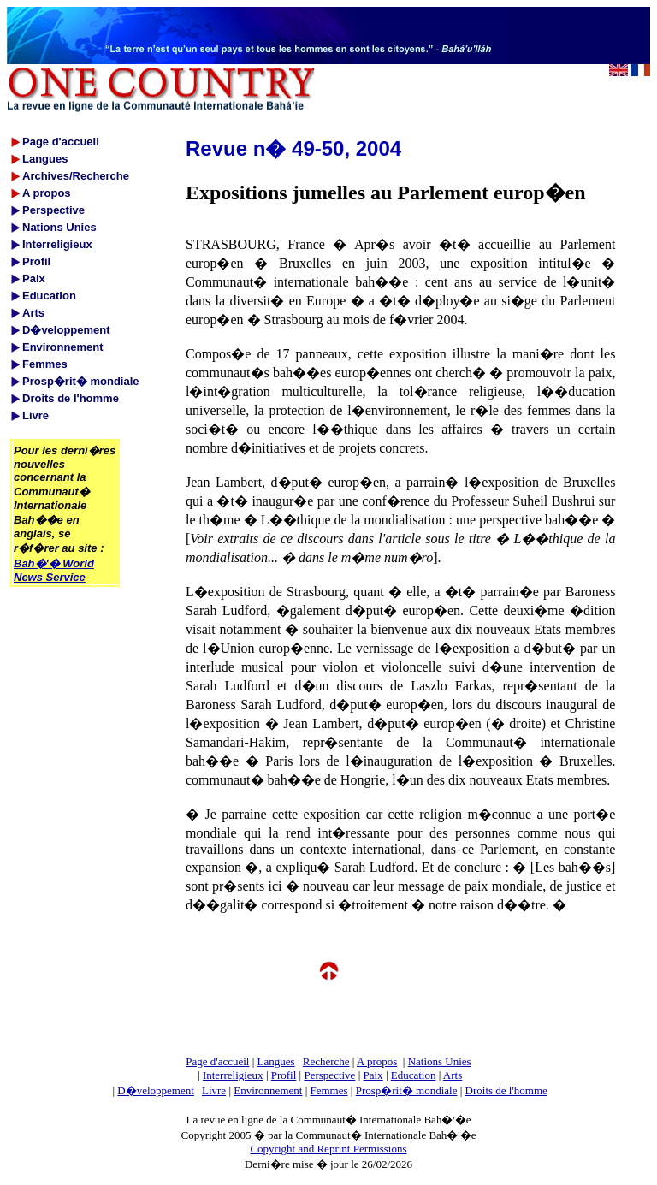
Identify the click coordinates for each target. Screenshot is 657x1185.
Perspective (329, 1075)
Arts (452, 1075)
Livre (214, 1090)
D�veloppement (155, 1090)
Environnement (268, 1090)
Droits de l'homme (506, 1090)
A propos (377, 1061)
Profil (284, 1075)
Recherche (326, 1061)
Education (413, 1075)
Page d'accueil (217, 1061)
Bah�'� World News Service (54, 570)
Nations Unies (439, 1061)
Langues (276, 1061)
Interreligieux (233, 1075)
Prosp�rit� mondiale (407, 1090)
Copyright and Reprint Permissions (328, 1148)
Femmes (329, 1090)
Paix (373, 1075)
